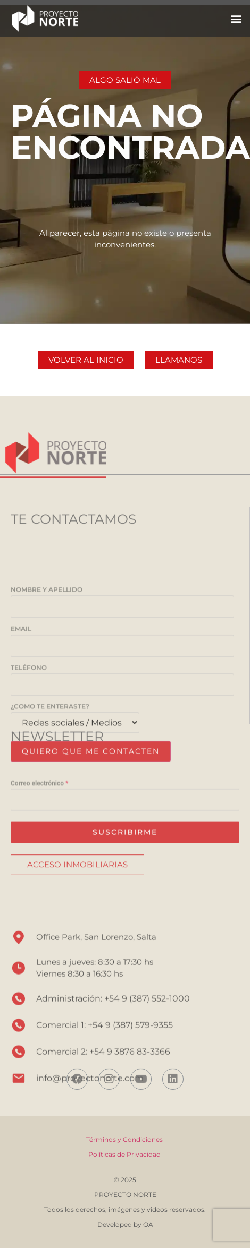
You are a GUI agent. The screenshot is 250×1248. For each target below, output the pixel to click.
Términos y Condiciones (124, 1139)
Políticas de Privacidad (125, 1154)
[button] (236, 18)
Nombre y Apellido (122, 682)
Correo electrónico (39, 820)
